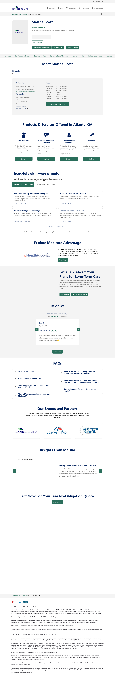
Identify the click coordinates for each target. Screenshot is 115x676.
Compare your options (21, 221)
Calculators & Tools (40, 56)
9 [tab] (56, 347)
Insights (109, 56)
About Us (99, 1)
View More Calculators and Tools (57, 226)
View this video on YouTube (25, 459)
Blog (87, 1)
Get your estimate (65, 204)
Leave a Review (37, 42)
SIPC (32, 645)
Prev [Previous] (14, 471)
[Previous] (36, 329)
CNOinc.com (36, 606)
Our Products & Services (22, 56)
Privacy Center (27, 606)
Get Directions (20, 106)
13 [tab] (61, 347)
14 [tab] (62, 347)
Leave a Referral (72, 48)
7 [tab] (54, 347)
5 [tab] (52, 347)
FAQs (82, 56)
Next (100, 471)
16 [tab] (64, 347)
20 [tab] (69, 347)
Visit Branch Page (21, 109)
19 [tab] (67, 347)
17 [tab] (65, 347)
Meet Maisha (7, 56)
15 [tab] (63, 347)
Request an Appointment (41, 48)
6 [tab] (53, 347)
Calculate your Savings (21, 204)
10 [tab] (57, 347)
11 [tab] (58, 347)
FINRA (29, 645)
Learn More (65, 294)
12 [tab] (60, 347)
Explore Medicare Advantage (59, 56)
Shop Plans (62, 260)
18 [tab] (66, 347)
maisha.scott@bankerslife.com (25, 92)
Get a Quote (58, 48)
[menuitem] (51, 8)
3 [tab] (50, 347)
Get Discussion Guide (79, 294)
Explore (23, 159)
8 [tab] (55, 347)
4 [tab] (51, 347)
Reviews (74, 56)
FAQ (92, 1)
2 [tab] (48, 347)
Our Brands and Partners (95, 56)
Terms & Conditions (16, 606)
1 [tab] (47, 347)
